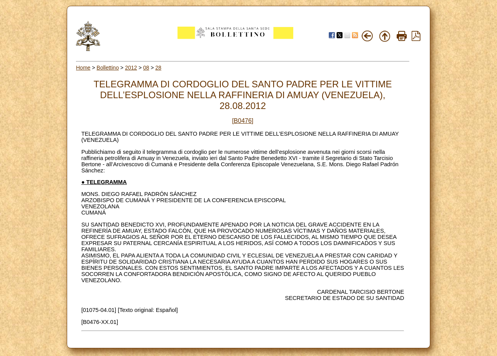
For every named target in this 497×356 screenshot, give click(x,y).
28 (159, 68)
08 (146, 68)
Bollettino (107, 68)
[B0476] (242, 121)
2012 (131, 68)
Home (83, 68)
